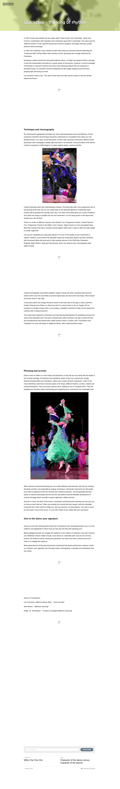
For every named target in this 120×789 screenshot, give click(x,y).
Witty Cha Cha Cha (33, 760)
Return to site (8, 4)
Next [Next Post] (63, 758)
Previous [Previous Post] (27, 758)
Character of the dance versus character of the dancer (75, 761)
